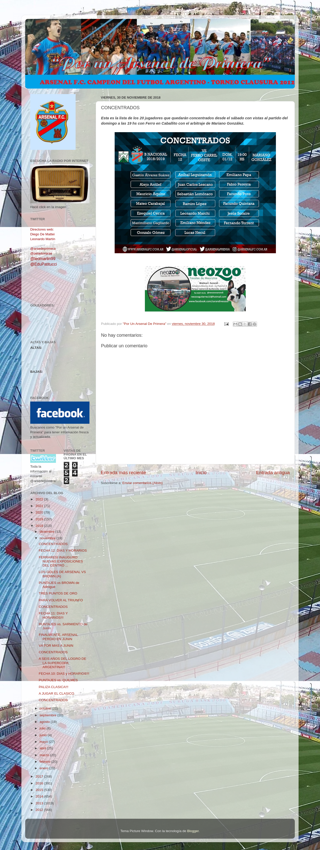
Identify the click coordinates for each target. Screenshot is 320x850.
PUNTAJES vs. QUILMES (58, 680)
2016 (40, 783)
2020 (40, 512)
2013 (40, 803)
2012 (40, 810)
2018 (40, 526)
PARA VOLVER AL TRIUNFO (61, 600)
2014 (40, 796)
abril (43, 748)
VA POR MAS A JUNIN (56, 645)
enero (44, 768)
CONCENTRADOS (53, 544)
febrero (45, 761)
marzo (45, 755)
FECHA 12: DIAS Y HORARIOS (63, 550)
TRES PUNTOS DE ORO (58, 593)
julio (43, 728)
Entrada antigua (273, 472)
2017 (40, 776)
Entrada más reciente (123, 472)
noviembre (48, 538)
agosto (45, 722)
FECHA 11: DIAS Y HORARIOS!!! (53, 615)
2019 (40, 519)
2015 (40, 790)
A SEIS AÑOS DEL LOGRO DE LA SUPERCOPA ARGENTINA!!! (62, 663)
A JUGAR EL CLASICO (56, 693)
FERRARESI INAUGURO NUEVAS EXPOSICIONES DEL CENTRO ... (61, 561)
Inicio (201, 472)
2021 (40, 506)
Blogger (193, 831)
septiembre (48, 715)
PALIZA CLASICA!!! (54, 687)
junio (44, 735)
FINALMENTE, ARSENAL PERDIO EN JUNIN (58, 637)
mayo (44, 742)
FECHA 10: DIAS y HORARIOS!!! (64, 673)
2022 (40, 499)
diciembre (47, 531)
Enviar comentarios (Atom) (142, 483)
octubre (46, 708)
